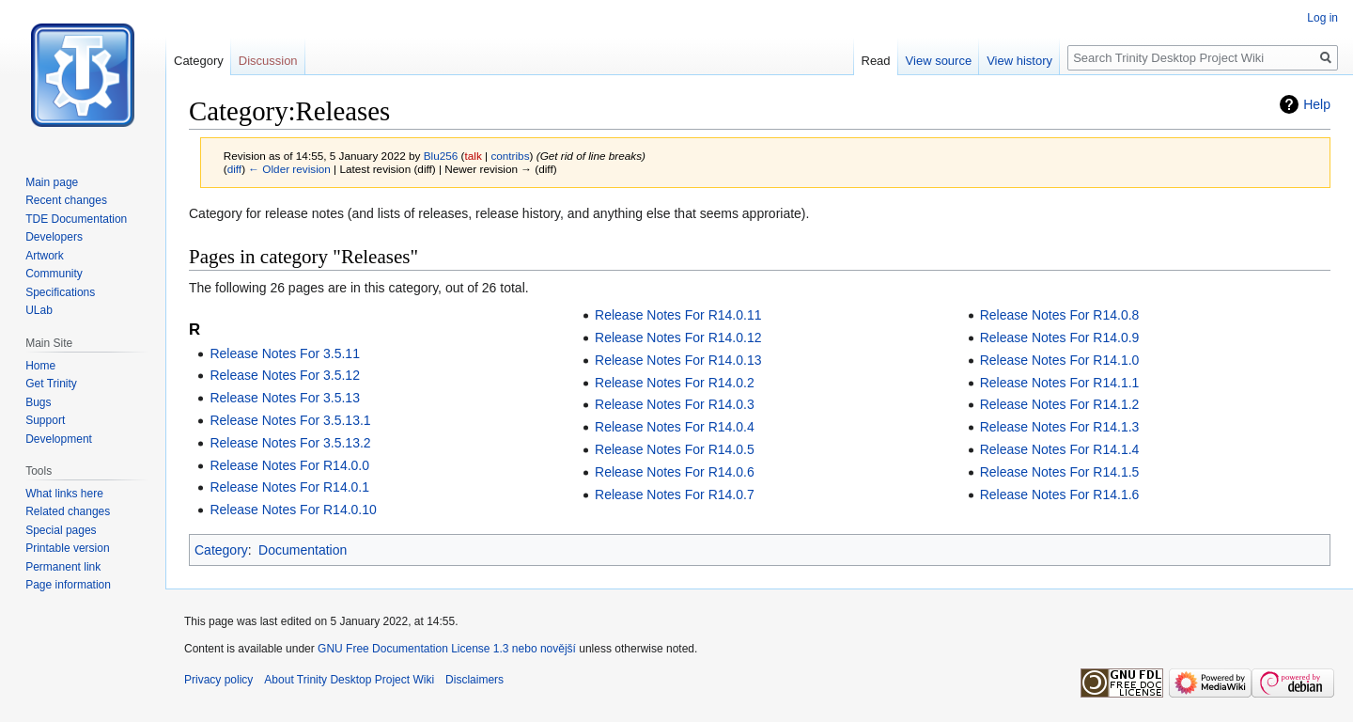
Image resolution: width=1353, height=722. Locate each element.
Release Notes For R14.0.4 (674, 426)
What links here (64, 493)
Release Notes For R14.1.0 (1060, 360)
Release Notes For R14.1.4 (1060, 449)
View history (1019, 61)
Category (221, 549)
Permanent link (63, 566)
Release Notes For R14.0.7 (674, 494)
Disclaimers (474, 679)
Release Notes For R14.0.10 (293, 509)
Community (54, 273)
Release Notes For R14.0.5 (674, 449)
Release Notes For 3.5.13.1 (290, 420)
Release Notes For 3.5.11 (285, 353)
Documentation (302, 549)
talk (472, 155)
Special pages (60, 530)
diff (234, 169)
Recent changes (66, 200)
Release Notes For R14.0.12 (678, 337)
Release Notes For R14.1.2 (1060, 404)
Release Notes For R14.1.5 (1060, 471)
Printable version (67, 548)
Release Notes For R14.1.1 (1060, 382)
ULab (39, 310)
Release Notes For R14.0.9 (1060, 337)
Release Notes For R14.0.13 (678, 360)
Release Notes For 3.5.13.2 (290, 442)
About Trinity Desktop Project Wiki (349, 679)
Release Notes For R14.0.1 (289, 486)
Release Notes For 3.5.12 (285, 375)
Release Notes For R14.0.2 (674, 382)
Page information (68, 584)
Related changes (67, 511)
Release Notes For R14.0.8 (1060, 314)
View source (939, 61)
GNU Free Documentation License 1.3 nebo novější (447, 648)
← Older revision (289, 169)
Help (1316, 104)
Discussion (268, 61)
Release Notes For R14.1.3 (1060, 426)
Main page (51, 182)
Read (876, 61)
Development (58, 439)
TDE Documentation (76, 219)
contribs (509, 155)
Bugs (38, 402)
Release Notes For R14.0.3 (674, 404)
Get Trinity (51, 383)
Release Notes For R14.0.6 (674, 471)
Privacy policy (218, 679)
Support (45, 420)
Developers (54, 236)
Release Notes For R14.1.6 (1060, 494)
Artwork (44, 255)
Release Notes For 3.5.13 (285, 397)
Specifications (60, 292)
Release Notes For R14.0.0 (289, 465)
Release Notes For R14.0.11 (678, 314)
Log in (1322, 17)
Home (40, 365)
